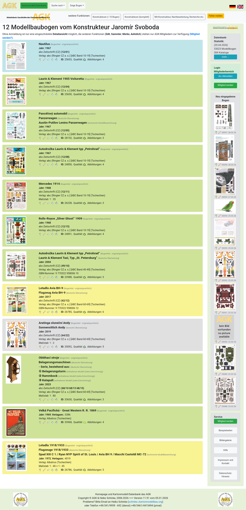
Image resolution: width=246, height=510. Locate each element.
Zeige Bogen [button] (76, 5)
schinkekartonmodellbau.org (145, 501)
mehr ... (225, 57)
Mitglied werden (225, 85)
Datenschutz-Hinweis (225, 475)
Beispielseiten (225, 430)
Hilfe (225, 450)
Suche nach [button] (57, 5)
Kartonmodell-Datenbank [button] (34, 5)
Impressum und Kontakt (225, 462)
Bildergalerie (225, 440)
